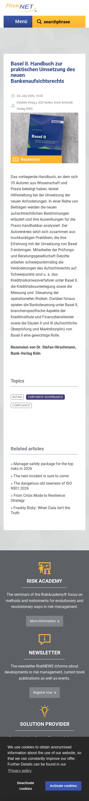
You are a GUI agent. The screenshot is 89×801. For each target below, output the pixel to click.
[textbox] (59, 22)
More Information (43, 609)
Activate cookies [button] (63, 786)
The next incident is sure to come (40, 464)
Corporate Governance (45, 385)
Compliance (21, 393)
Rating (17, 385)
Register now (42, 680)
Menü (21, 21)
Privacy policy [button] (20, 771)
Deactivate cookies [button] (25, 786)
